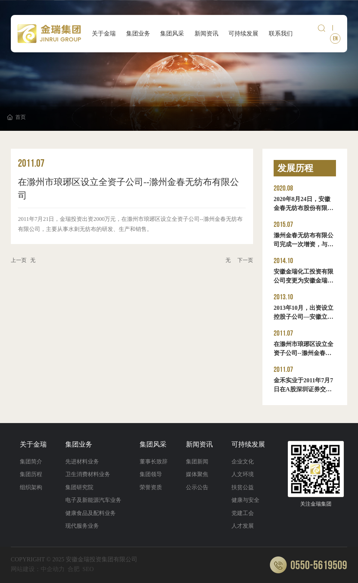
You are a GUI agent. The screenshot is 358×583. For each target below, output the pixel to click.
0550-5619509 (308, 565)
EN (335, 38)
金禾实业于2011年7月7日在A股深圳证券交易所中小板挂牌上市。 (303, 389)
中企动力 (53, 569)
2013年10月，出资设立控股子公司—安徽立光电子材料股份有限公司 (303, 317)
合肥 (74, 569)
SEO (88, 569)
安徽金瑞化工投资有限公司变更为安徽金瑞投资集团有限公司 (303, 280)
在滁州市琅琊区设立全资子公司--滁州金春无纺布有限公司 (303, 353)
